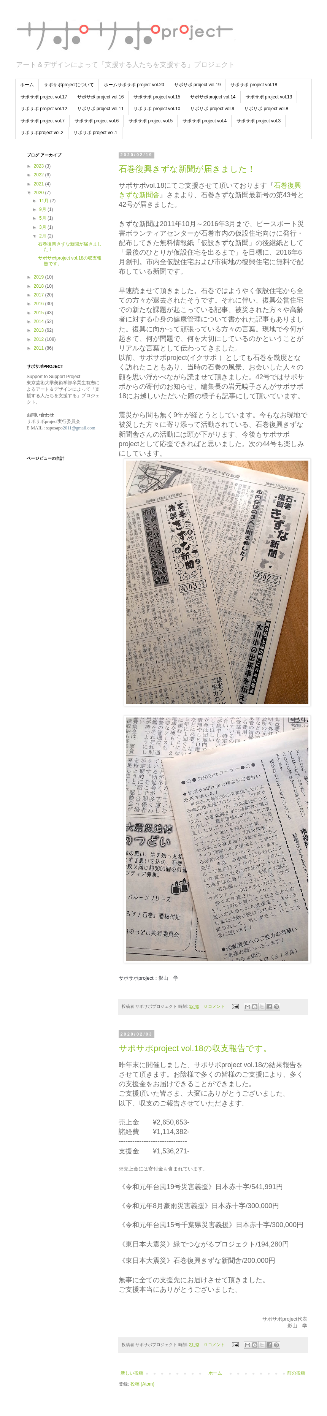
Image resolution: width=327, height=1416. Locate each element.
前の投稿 (296, 1373)
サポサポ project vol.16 (100, 97)
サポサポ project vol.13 (269, 97)
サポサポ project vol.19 (197, 84)
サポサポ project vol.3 (259, 121)
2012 (39, 339)
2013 (39, 330)
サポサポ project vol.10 (156, 108)
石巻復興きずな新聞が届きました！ (187, 169)
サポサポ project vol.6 (97, 121)
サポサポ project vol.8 (266, 108)
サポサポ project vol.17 (44, 97)
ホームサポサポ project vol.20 (134, 84)
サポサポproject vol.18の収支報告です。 (195, 1048)
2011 (39, 348)
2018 (39, 286)
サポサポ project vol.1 (95, 132)
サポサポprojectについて (69, 84)
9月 (43, 209)
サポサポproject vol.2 (42, 132)
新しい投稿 (132, 1373)
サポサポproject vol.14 (212, 97)
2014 (39, 321)
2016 (39, 303)
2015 (39, 312)
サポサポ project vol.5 (151, 121)
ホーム (27, 84)
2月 (43, 236)
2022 (39, 174)
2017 (39, 295)
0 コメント (215, 1006)
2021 (39, 184)
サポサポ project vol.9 (212, 108)
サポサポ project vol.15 (156, 97)
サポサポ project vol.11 (100, 108)
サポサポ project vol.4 (205, 121)
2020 (39, 192)
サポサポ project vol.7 (43, 121)
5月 (43, 218)
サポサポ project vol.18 (253, 84)
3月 (43, 227)
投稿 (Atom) (142, 1384)
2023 (39, 166)
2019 (39, 277)
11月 (44, 200)
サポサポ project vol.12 (44, 108)
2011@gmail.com (79, 428)
